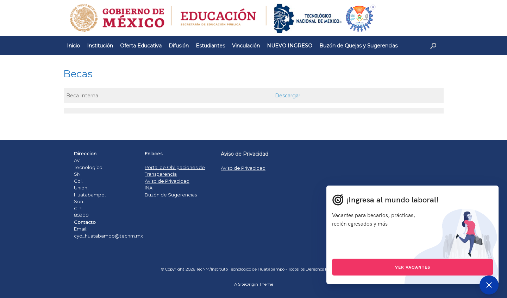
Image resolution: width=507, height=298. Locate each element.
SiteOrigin (248, 284)
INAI (149, 187)
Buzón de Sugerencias (171, 194)
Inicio (73, 46)
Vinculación (246, 46)
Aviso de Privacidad (167, 181)
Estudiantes (210, 46)
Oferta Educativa (141, 46)
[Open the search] (433, 45)
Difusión (179, 46)
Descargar (287, 95)
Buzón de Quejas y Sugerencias (358, 46)
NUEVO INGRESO (289, 46)
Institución (100, 46)
